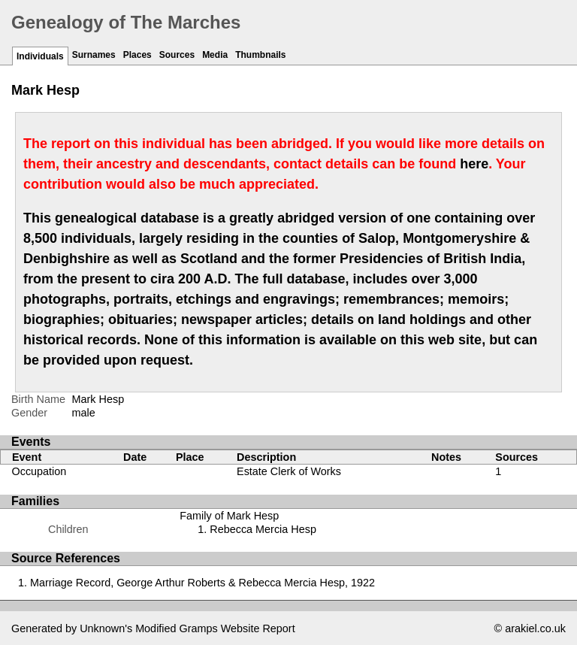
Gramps (199, 628)
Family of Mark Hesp (229, 516)
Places (137, 55)
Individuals (40, 56)
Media (215, 55)
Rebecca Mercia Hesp (263, 529)
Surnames (94, 55)
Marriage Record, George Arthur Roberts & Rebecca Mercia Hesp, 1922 (202, 583)
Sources (177, 55)
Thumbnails (260, 55)
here (474, 163)
